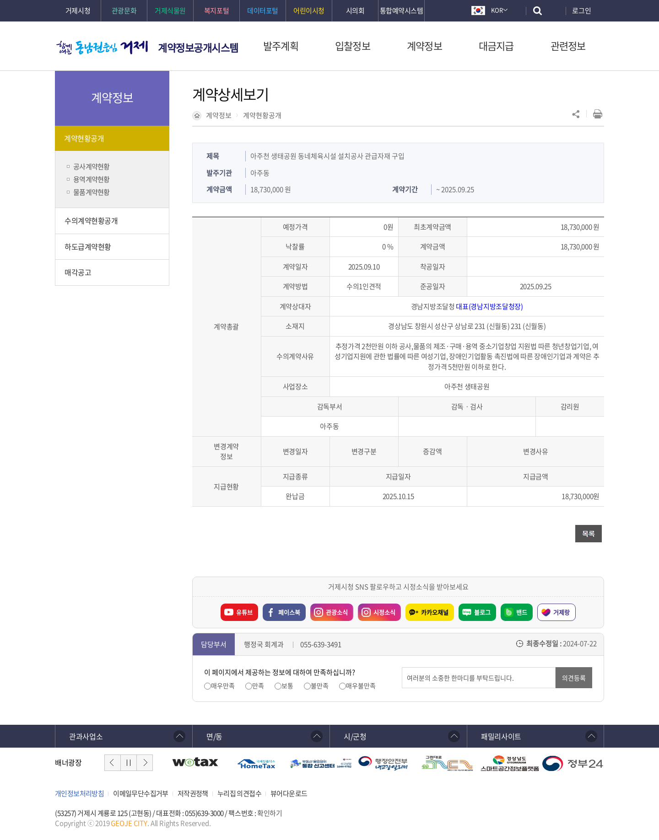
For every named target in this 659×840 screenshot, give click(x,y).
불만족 (320, 686)
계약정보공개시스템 (198, 47)
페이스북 (289, 612)
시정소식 (376, 610)
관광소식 (329, 610)
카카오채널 (434, 612)
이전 (112, 762)
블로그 (482, 612)
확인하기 (269, 813)
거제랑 (561, 612)
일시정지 (128, 762)
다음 (144, 762)
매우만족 (223, 686)
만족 (258, 686)
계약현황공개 (262, 115)
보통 (287, 686)
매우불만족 (361, 686)
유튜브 (244, 612)
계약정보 (219, 115)
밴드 (521, 612)
